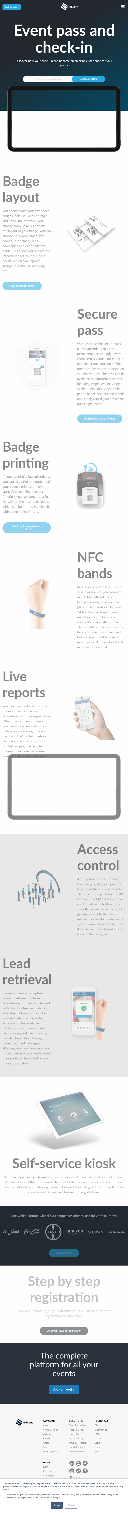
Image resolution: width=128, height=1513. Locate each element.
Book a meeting (11, 7)
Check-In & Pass (76, 1429)
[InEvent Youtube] (72, 1470)
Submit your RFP (50, 1451)
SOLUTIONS (76, 1420)
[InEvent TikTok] (78, 1470)
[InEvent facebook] (85, 1470)
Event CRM (74, 1434)
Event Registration (77, 1425)
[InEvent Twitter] (85, 1463)
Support (46, 1447)
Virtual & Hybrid (50, 1429)
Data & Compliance (78, 1447)
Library (98, 1447)
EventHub (47, 1438)
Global (98, 1438)
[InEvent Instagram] (78, 1463)
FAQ (97, 1434)
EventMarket (101, 1429)
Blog (97, 1425)
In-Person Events (76, 1451)
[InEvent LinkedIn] (72, 1463)
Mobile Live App (76, 1438)
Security (98, 1442)
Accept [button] (57, 1505)
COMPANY (49, 1420)
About (45, 1425)
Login (45, 1466)
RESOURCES (101, 1420)
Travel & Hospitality (78, 1442)
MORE (46, 1462)
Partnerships (49, 1475)
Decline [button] (71, 1505)
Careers (47, 1471)
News (97, 1451)
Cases (46, 1442)
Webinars (47, 1434)
